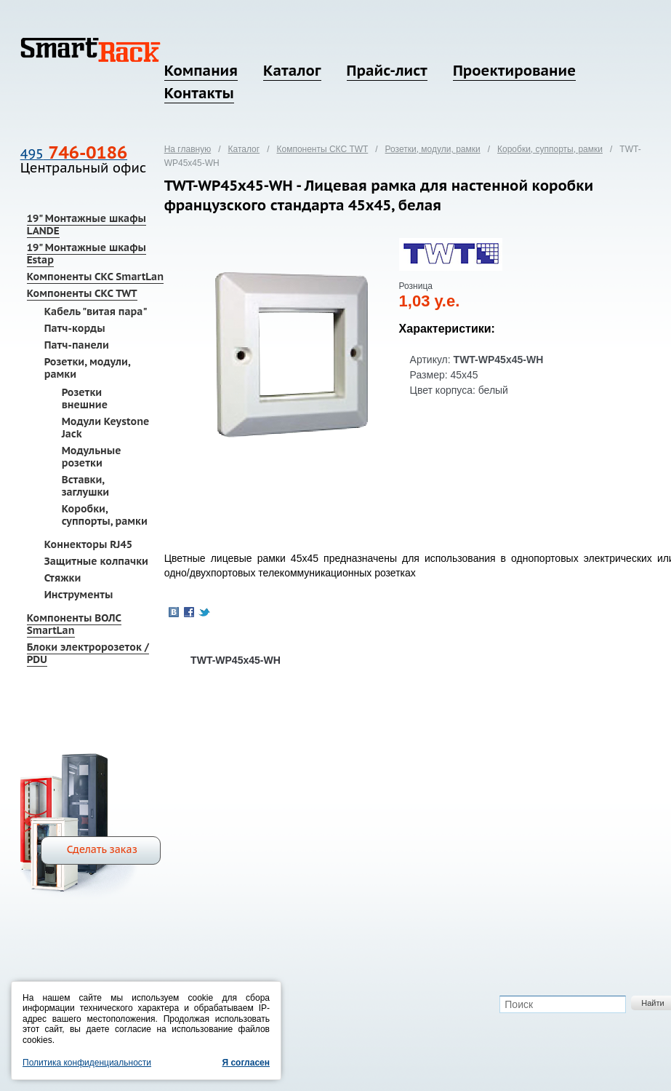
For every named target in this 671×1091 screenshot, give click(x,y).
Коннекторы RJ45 (88, 544)
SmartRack (90, 50)
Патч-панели (76, 345)
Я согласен (246, 1063)
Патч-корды (74, 328)
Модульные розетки (91, 456)
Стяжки (62, 577)
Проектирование (514, 70)
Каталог (292, 70)
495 (73, 154)
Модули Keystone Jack (106, 427)
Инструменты (78, 594)
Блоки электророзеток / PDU (88, 653)
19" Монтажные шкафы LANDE (86, 224)
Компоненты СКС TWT (82, 293)
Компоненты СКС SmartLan (95, 276)
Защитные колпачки (96, 561)
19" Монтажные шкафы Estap (86, 253)
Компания (201, 70)
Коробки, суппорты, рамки (105, 515)
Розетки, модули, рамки (87, 368)
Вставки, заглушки (85, 486)
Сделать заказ (102, 849)
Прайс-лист (387, 70)
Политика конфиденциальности (87, 1063)
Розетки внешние (85, 398)
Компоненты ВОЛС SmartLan (74, 624)
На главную (187, 149)
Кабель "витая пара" (96, 311)
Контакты (199, 93)
